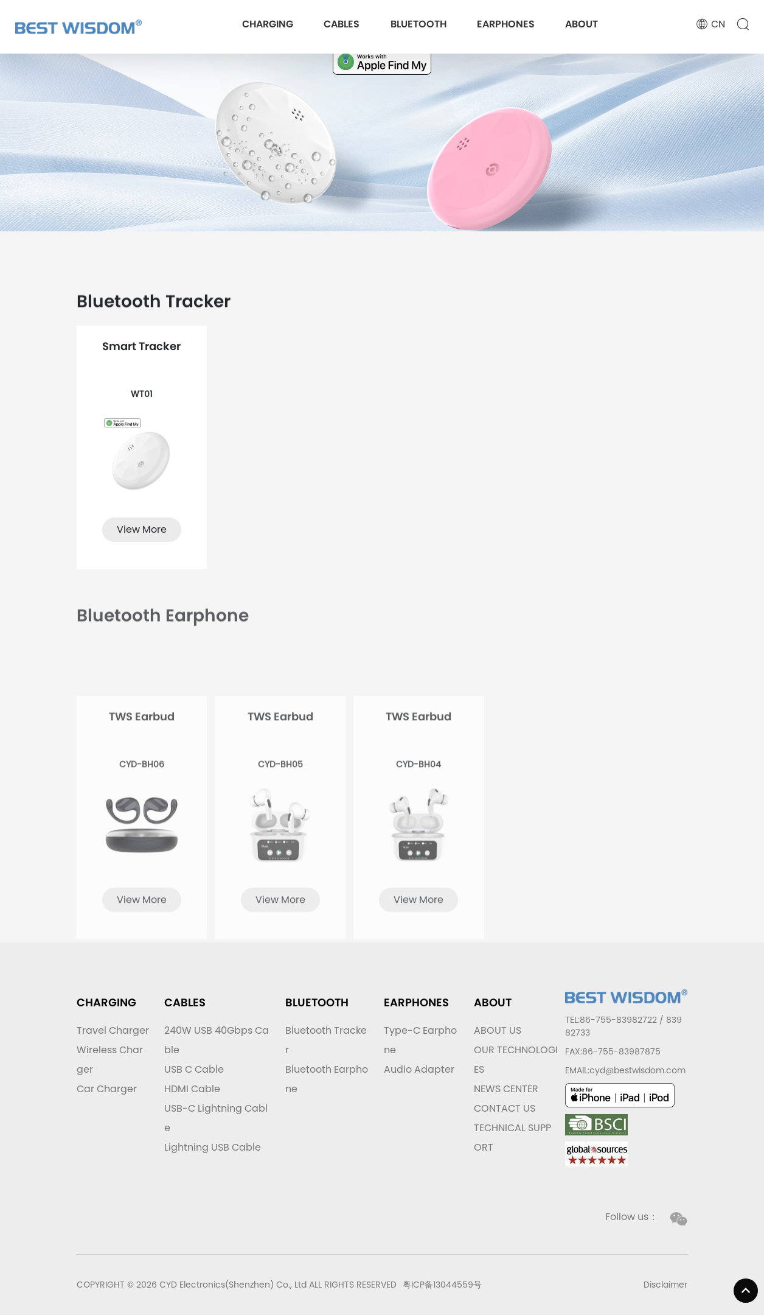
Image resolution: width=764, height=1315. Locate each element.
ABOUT (581, 24)
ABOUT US (497, 1030)
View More (142, 540)
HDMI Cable (192, 1089)
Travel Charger (113, 1030)
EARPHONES (506, 24)
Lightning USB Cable (212, 1147)
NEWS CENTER (506, 1089)
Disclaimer (665, 1284)
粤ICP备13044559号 (442, 1284)
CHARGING (267, 24)
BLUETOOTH (418, 24)
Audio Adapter (419, 1069)
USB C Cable (194, 1069)
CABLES (341, 24)
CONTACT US (504, 1108)
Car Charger (107, 1089)
